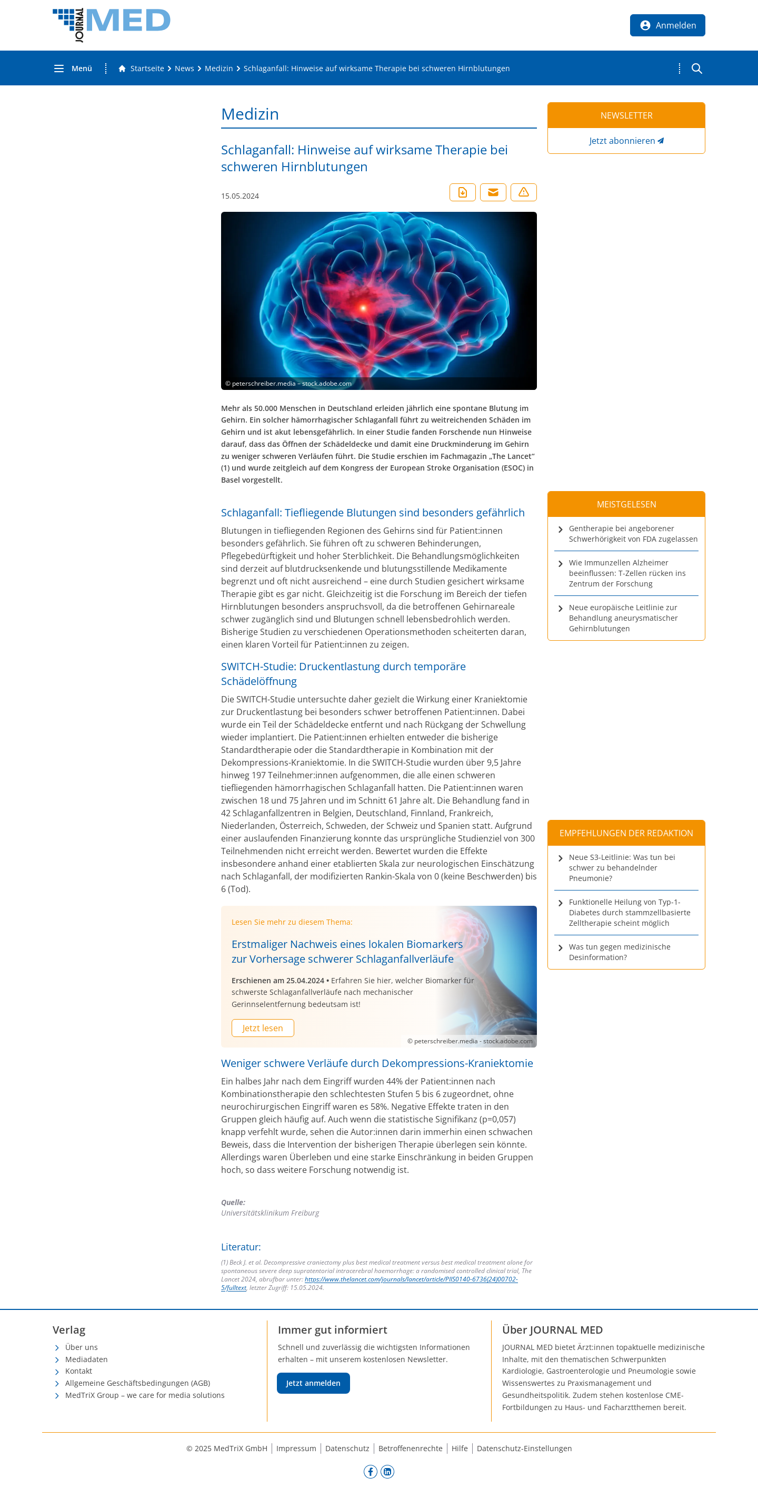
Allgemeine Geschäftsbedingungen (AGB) (137, 1383)
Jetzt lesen (263, 1028)
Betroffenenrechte (410, 1448)
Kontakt (78, 1371)
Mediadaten (86, 1359)
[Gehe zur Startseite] (141, 68)
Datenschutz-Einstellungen (524, 1448)
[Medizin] (219, 68)
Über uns (81, 1347)
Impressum (296, 1448)
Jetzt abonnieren (622, 140)
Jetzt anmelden (313, 1383)
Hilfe (460, 1448)
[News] (184, 68)
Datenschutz (347, 1448)
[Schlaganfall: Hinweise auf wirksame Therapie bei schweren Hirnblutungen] (377, 68)
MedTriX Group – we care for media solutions (145, 1395)
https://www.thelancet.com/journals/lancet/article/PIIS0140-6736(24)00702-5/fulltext (369, 1283)
